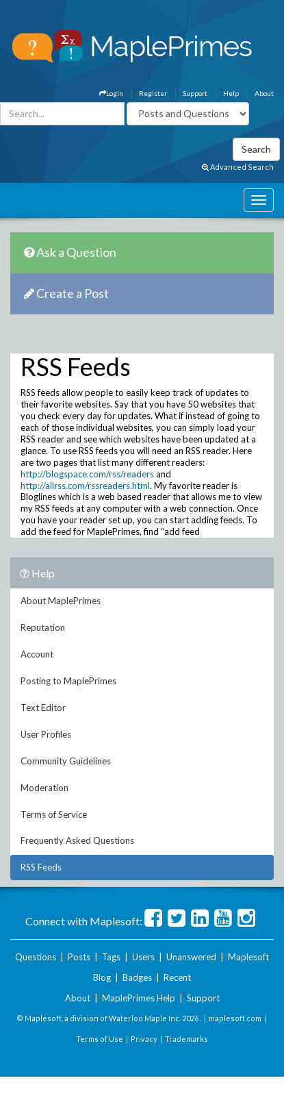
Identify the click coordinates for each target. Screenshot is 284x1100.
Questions (35, 956)
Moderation (44, 787)
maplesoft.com (235, 1018)
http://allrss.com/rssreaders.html (85, 485)
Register (153, 93)
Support (195, 93)
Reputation (43, 627)
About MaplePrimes (61, 600)
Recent (177, 977)
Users (143, 956)
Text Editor (43, 707)
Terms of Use (99, 1038)
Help (231, 93)
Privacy (144, 1038)
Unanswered (191, 956)
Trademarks (186, 1038)
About (264, 93)
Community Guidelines (66, 760)
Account (37, 654)
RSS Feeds (41, 867)
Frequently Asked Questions (77, 840)
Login (111, 93)
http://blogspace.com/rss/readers (87, 473)
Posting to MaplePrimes (68, 680)
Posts (79, 956)
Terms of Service (54, 814)
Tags (111, 956)
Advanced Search (238, 166)
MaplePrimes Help (138, 997)
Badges (137, 977)
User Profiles (46, 734)
